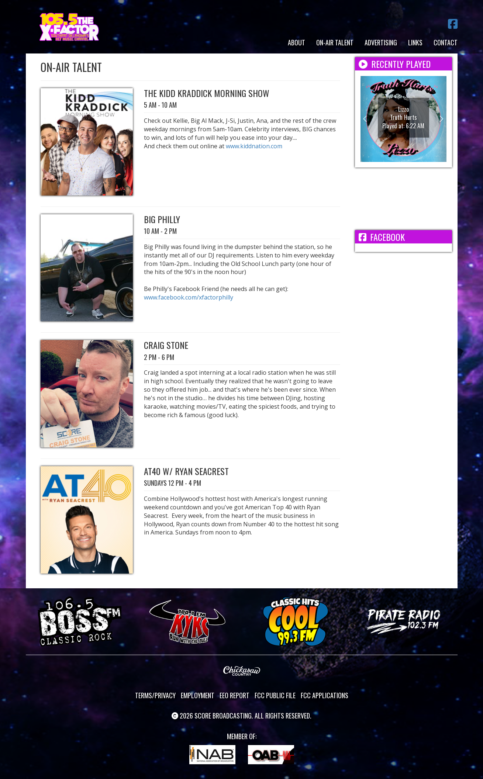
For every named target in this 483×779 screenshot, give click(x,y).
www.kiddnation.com (254, 146)
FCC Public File (275, 695)
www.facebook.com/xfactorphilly (188, 297)
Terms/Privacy (155, 695)
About (296, 42)
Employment (197, 695)
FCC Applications (324, 695)
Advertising (381, 42)
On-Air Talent (334, 42)
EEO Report (234, 695)
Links (415, 42)
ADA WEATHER (403, 198)
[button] (366, 119)
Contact (446, 42)
